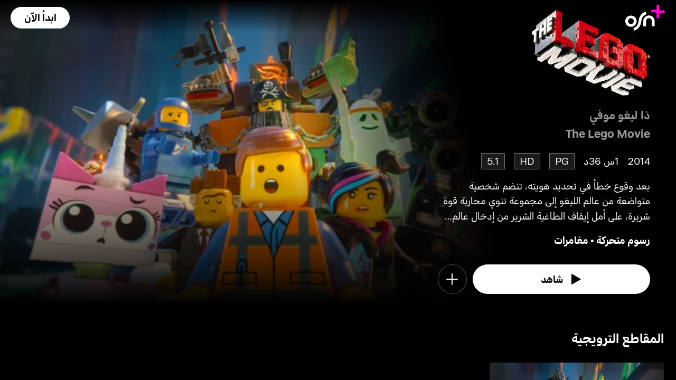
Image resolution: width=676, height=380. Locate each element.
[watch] (561, 279)
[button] (40, 17)
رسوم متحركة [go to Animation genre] (623, 240)
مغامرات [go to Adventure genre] (571, 240)
